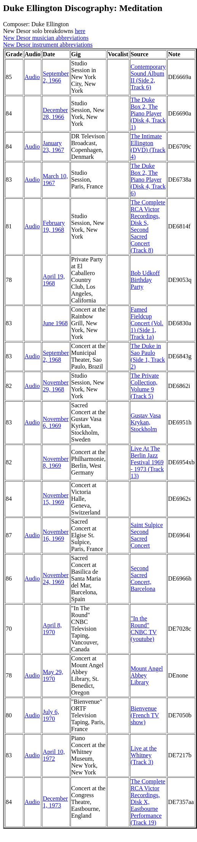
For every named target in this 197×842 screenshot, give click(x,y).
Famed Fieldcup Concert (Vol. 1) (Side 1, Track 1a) (147, 323)
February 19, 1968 (54, 226)
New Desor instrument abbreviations (48, 44)
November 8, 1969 (56, 462)
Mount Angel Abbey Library (147, 675)
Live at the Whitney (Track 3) (144, 755)
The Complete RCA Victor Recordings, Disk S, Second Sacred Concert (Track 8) (148, 226)
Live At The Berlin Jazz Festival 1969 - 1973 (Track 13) (147, 462)
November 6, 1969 (56, 422)
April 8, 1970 (52, 628)
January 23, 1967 (53, 146)
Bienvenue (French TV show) (145, 715)
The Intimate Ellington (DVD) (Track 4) (148, 146)
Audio (32, 77)
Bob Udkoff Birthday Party (145, 280)
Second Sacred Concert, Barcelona (143, 578)
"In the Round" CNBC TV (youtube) (144, 628)
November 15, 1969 (56, 498)
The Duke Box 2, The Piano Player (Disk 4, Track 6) (148, 179)
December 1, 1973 (55, 802)
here (80, 31)
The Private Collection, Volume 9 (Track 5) (145, 385)
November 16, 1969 (56, 535)
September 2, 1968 (56, 356)
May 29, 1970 (53, 675)
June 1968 (55, 323)
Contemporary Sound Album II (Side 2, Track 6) (148, 76)
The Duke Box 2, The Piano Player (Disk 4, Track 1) (148, 113)
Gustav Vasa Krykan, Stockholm (146, 422)
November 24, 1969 (56, 578)
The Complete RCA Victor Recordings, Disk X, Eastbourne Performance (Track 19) (148, 802)
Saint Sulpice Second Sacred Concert (147, 535)
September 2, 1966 (56, 77)
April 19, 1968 (54, 279)
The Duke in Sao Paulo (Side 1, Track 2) (148, 356)
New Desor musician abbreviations (45, 38)
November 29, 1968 (56, 386)
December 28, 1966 (55, 113)
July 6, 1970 (51, 715)
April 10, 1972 (54, 755)
